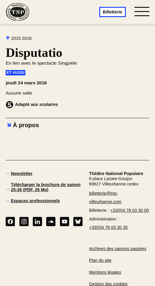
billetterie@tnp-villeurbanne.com (105, 197)
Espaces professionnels (35, 200)
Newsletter (21, 173)
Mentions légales (105, 272)
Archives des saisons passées (117, 248)
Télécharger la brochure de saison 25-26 (45, 187)
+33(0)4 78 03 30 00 (129, 210)
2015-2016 (19, 38)
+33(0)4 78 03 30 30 (108, 227)
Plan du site (100, 260)
